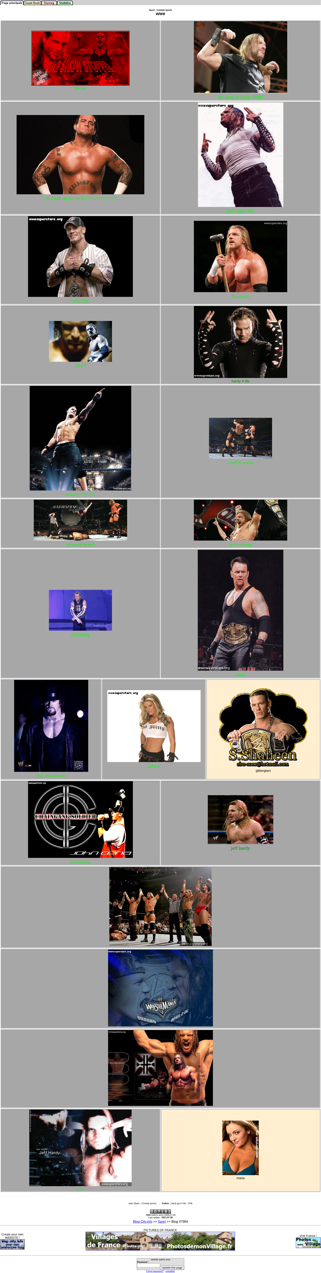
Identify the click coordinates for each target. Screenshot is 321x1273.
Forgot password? (155, 1271)
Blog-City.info (142, 1221)
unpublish (170, 1271)
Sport (162, 1221)
